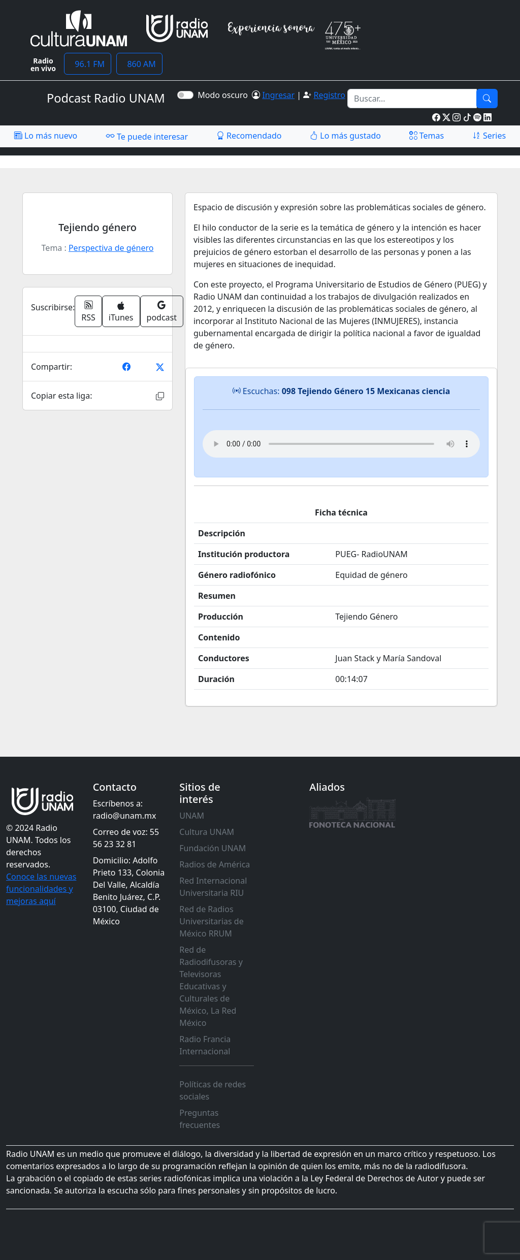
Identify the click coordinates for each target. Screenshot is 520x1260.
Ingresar (278, 95)
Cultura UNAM (206, 831)
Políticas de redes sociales (212, 1090)
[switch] (185, 95)
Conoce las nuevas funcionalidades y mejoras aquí (41, 889)
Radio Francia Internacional (205, 1045)
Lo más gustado (345, 135)
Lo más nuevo (45, 135)
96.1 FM (88, 64)
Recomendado (249, 135)
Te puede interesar (147, 136)
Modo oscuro (225, 95)
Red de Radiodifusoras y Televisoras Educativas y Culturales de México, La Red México (211, 986)
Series (489, 135)
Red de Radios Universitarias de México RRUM (211, 921)
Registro (329, 95)
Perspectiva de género (111, 247)
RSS (88, 311)
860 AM (139, 64)
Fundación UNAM (212, 848)
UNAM (191, 815)
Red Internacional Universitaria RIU (213, 886)
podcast (162, 311)
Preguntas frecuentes (199, 1118)
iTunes (121, 312)
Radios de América (214, 864)
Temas (426, 135)
